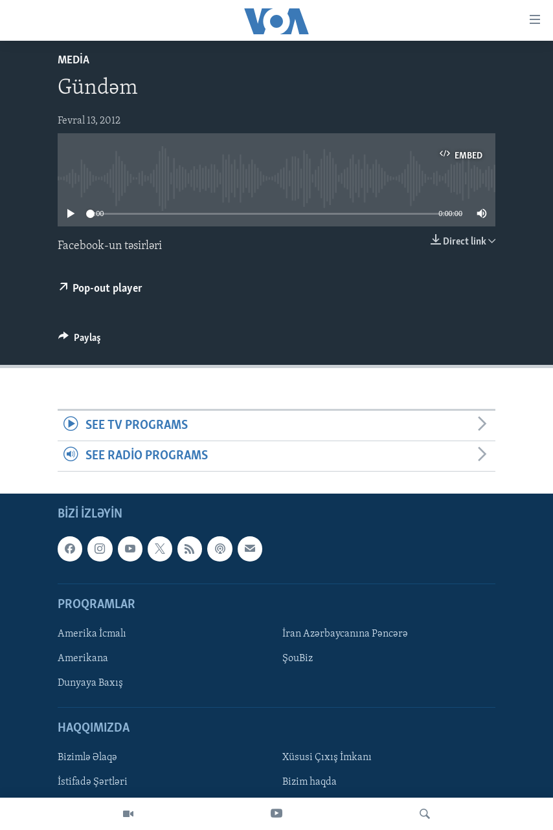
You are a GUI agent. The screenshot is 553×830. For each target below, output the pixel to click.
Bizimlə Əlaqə (87, 758)
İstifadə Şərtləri (93, 783)
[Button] (79, 341)
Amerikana (83, 658)
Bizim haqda (309, 783)
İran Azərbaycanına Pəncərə (345, 634)
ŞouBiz (297, 658)
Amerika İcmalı (92, 634)
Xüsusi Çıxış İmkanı (327, 758)
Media (73, 60)
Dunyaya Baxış (90, 683)
